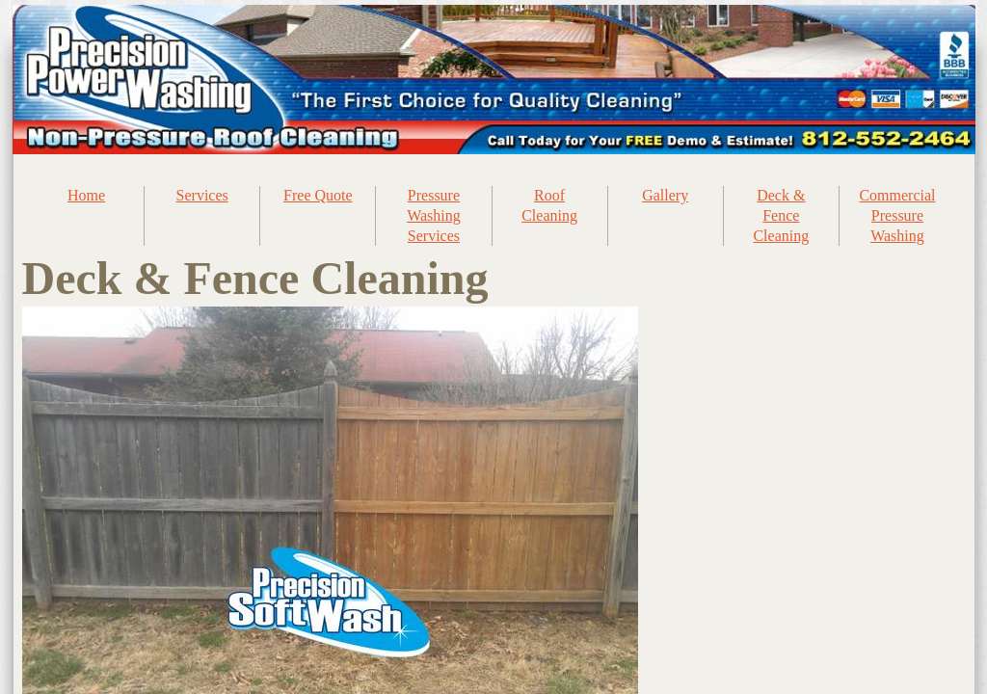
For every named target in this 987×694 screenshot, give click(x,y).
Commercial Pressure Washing (897, 215)
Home (86, 195)
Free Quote (318, 195)
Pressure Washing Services (434, 215)
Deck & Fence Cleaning (781, 215)
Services (202, 195)
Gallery (665, 195)
